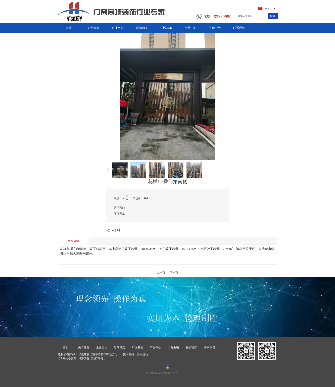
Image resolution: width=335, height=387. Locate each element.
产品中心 (155, 347)
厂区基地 (137, 347)
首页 (66, 347)
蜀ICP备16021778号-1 (92, 358)
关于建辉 (83, 347)
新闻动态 (119, 347)
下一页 (174, 272)
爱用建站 (142, 354)
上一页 (161, 272)
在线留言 (191, 347)
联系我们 (209, 347)
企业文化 (101, 347)
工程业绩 (173, 347)
